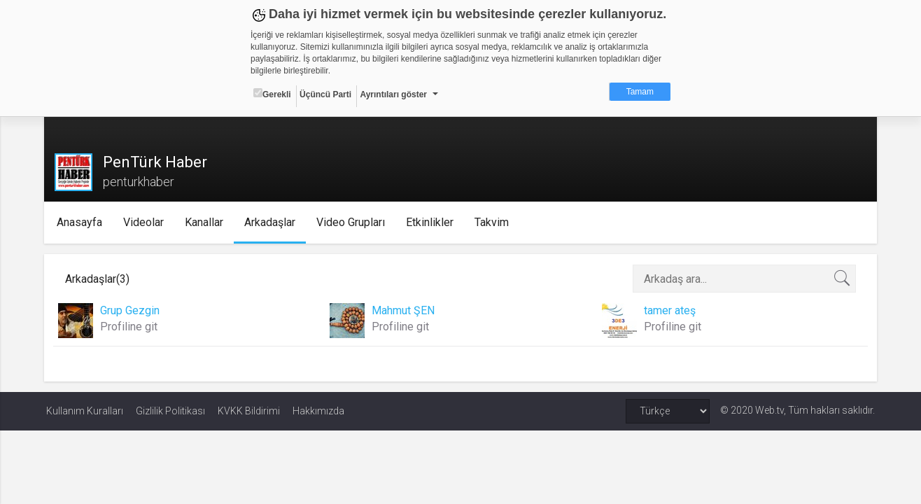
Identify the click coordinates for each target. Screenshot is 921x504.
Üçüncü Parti (325, 94)
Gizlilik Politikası (170, 410)
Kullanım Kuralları (84, 410)
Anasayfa (81, 222)
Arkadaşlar (271, 222)
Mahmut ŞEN (403, 310)
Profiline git (131, 326)
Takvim (493, 222)
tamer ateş (669, 310)
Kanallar (205, 222)
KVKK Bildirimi (249, 410)
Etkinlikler (431, 222)
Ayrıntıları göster (393, 94)
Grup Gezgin (132, 310)
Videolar (145, 222)
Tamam (640, 92)
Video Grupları (352, 222)
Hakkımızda (318, 410)
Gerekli (272, 93)
